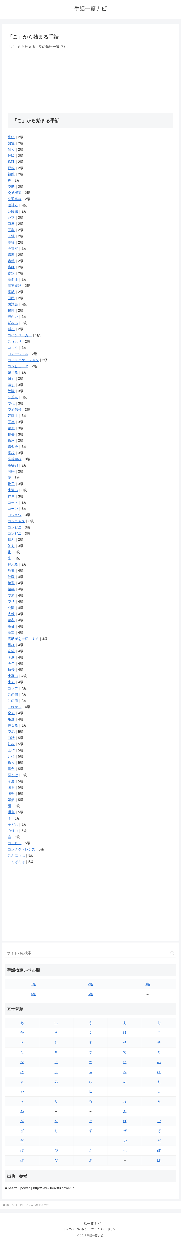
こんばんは (16, 862)
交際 (11, 187)
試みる (13, 323)
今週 (11, 657)
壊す (11, 385)
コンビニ (14, 527)
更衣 (11, 620)
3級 (147, 984)
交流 (11, 732)
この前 (13, 701)
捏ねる (13, 564)
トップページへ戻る (75, 1229)
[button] (172, 953)
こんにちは (16, 855)
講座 (11, 440)
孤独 (11, 162)
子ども (13, 824)
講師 (11, 267)
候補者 (13, 205)
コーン (13, 509)
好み (11, 744)
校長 (11, 434)
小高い (13, 676)
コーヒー (14, 843)
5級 (90, 994)
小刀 (11, 682)
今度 (11, 781)
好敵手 (13, 416)
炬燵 (11, 719)
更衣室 (13, 248)
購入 (11, 762)
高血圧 (13, 279)
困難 (11, 793)
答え (11, 546)
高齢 (11, 292)
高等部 (13, 465)
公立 (11, 218)
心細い (13, 831)
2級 (90, 984)
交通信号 (14, 409)
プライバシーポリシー (104, 1229)
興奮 (11, 143)
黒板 (11, 645)
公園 (11, 608)
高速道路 (14, 286)
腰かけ (13, 775)
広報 (11, 614)
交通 (11, 595)
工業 (11, 230)
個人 (11, 149)
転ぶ (11, 540)
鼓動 (11, 577)
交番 (11, 601)
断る (11, 329)
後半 (11, 589)
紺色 (11, 812)
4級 (33, 994)
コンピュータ (18, 366)
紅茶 (11, 756)
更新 (11, 428)
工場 (11, 236)
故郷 (11, 571)
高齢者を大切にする (23, 639)
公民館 (13, 211)
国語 (11, 471)
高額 (11, 632)
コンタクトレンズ (21, 849)
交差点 (13, 397)
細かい (13, 317)
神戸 (11, 496)
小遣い (13, 490)
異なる (13, 725)
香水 (11, 273)
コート (13, 502)
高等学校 (14, 459)
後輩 (11, 583)
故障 (11, 391)
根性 (11, 310)
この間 (13, 694)
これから (14, 707)
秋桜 (11, 670)
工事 (11, 422)
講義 (11, 261)
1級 (33, 984)
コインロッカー (20, 335)
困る (11, 787)
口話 (11, 738)
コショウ (14, 515)
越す (11, 379)
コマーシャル (18, 354)
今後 (11, 651)
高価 (11, 626)
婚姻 (11, 800)
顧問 (11, 174)
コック (13, 348)
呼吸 (11, 156)
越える (13, 372)
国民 (11, 298)
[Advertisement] (90, 81)
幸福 (11, 242)
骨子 (11, 484)
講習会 (13, 447)
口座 (11, 224)
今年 (11, 663)
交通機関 (14, 193)
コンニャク (16, 521)
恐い (11, 137)
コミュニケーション (23, 360)
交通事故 (14, 199)
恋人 (11, 713)
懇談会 (13, 304)
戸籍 (11, 168)
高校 (11, 453)
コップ (13, 688)
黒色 (11, 769)
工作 (11, 750)
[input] (90, 953)
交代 (11, 403)
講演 (11, 255)
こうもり (14, 341)
